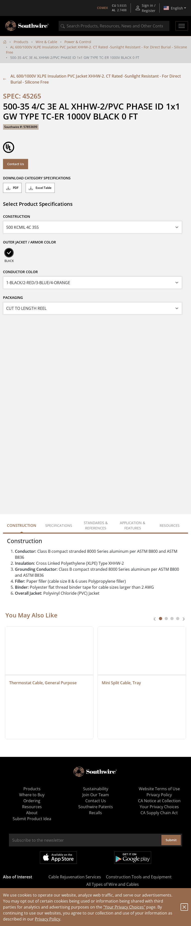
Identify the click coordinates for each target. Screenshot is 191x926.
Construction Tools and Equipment (139, 877)
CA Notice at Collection (159, 801)
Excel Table (40, 188)
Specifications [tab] (58, 525)
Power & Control (77, 41)
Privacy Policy (47, 919)
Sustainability (95, 789)
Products (21, 41)
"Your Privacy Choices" (124, 907)
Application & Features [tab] (132, 525)
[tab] (160, 618)
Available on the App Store (58, 857)
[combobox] (114, 26)
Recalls (95, 812)
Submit (171, 840)
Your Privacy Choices (159, 807)
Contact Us (15, 164)
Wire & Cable (46, 41)
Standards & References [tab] (96, 525)
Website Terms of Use (159, 789)
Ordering (31, 801)
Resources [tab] (170, 525)
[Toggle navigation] (181, 25)
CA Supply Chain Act (159, 812)
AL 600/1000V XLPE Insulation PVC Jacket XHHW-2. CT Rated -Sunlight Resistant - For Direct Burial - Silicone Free (92, 79)
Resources (32, 807)
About (32, 812)
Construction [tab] (21, 525)
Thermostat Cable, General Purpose (43, 683)
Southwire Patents (95, 807)
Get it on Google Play (132, 857)
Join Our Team (95, 795)
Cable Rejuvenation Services (74, 877)
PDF (12, 188)
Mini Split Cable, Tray (121, 683)
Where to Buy (32, 795)
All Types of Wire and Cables (112, 884)
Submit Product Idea (32, 818)
